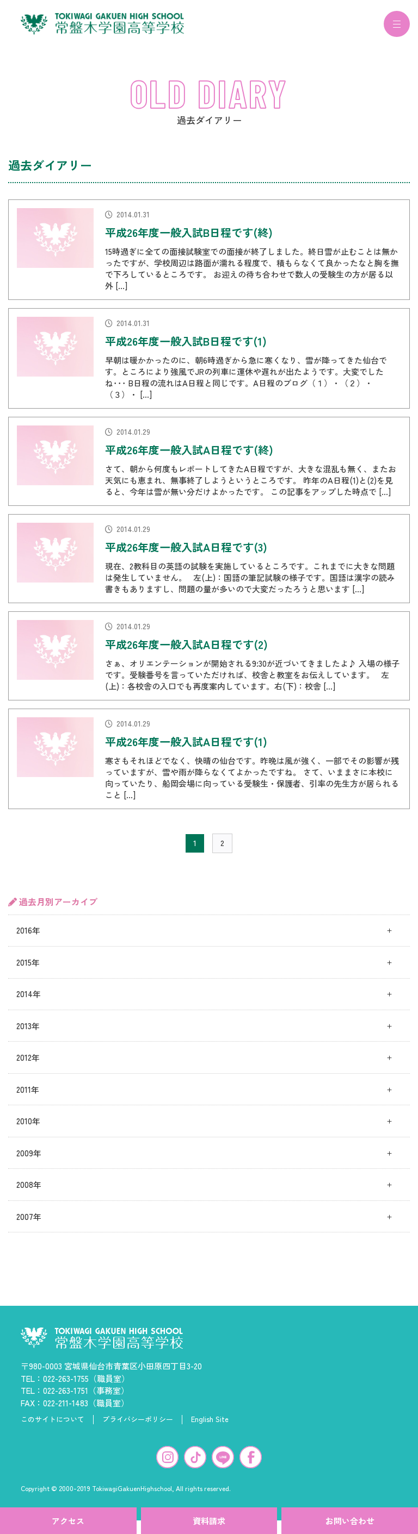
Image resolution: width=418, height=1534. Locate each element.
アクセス (68, 1520)
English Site (210, 1426)
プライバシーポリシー (137, 1426)
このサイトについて (52, 1426)
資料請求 (209, 1520)
